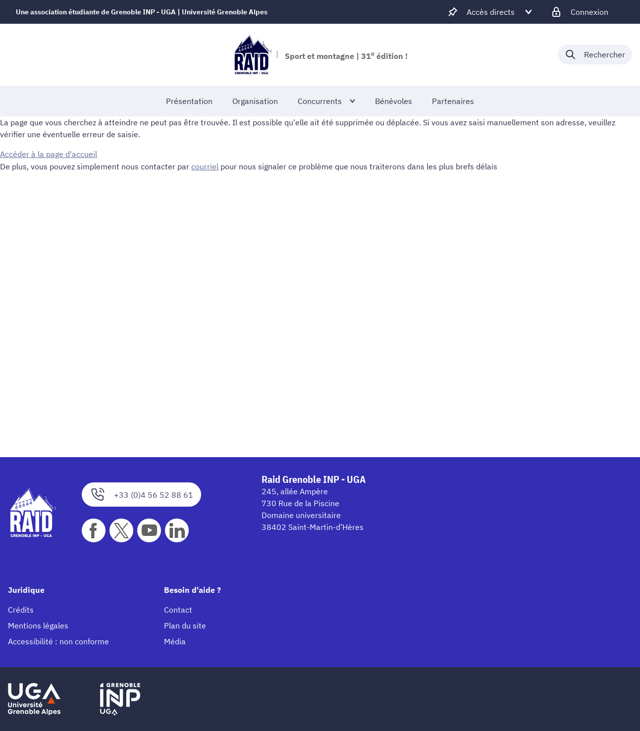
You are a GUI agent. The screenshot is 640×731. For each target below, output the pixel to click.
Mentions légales (38, 625)
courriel (204, 166)
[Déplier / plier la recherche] (595, 54)
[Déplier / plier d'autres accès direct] (490, 12)
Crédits (21, 610)
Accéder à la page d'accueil (48, 154)
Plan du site (185, 625)
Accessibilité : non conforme (58, 641)
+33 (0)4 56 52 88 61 (141, 494)
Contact (178, 610)
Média (175, 641)
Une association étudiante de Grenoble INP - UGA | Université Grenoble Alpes (141, 11)
